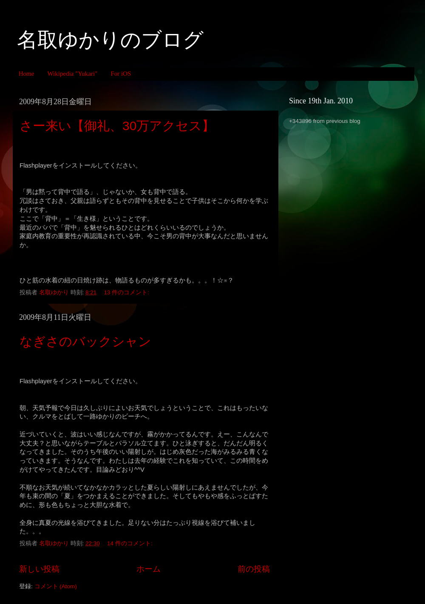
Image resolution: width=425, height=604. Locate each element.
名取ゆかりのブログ (110, 39)
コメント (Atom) (55, 586)
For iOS (120, 73)
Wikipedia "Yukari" (72, 73)
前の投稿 (254, 568)
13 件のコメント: (127, 292)
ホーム (148, 568)
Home (26, 73)
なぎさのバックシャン (85, 341)
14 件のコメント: (130, 543)
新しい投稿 (39, 568)
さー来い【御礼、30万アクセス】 (117, 126)
